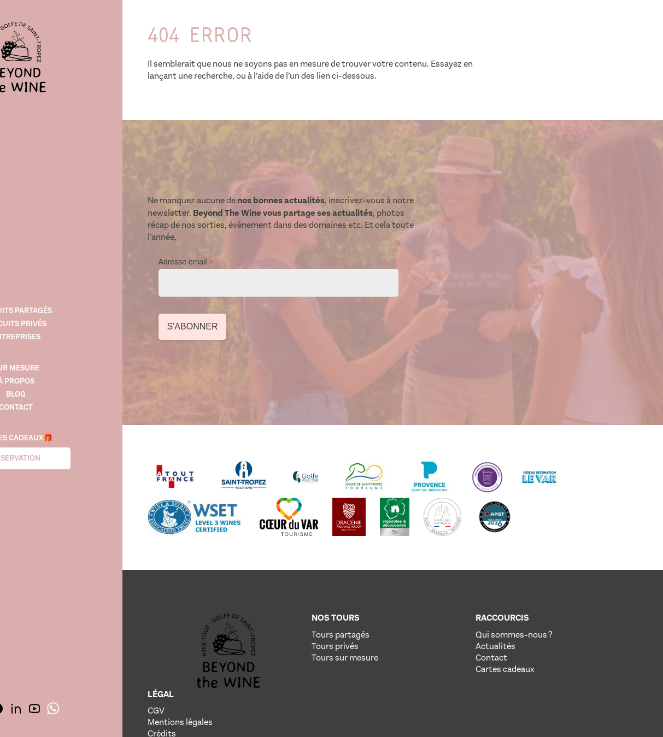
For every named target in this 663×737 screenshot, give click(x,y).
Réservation (71, 460)
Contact (71, 408)
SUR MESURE (71, 368)
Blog (71, 395)
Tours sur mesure (323, 609)
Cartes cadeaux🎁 (71, 440)
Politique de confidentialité (583, 620)
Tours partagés (319, 586)
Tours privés (313, 597)
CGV (539, 586)
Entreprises (71, 336)
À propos (71, 381)
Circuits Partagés (71, 310)
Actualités (431, 597)
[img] (71, 60)
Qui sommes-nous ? (449, 586)
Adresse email (449, 210)
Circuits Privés (71, 323)
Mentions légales (563, 597)
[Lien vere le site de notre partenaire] (197, 431)
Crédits (545, 609)
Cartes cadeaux (440, 620)
